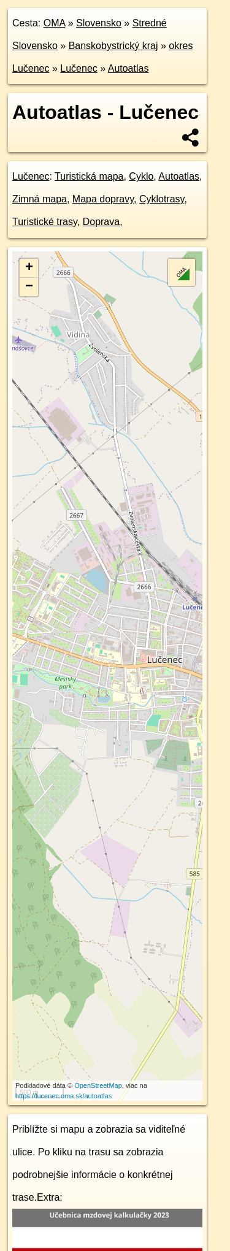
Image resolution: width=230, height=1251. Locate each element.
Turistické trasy (44, 221)
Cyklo (141, 176)
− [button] (29, 287)
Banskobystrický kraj (113, 45)
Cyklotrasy (162, 199)
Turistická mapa (89, 176)
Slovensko (98, 23)
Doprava (101, 221)
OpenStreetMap (98, 1085)
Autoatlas (128, 68)
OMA (55, 23)
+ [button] (29, 268)
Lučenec (79, 68)
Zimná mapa (39, 199)
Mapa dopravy (103, 199)
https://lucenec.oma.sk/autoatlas (63, 1096)
